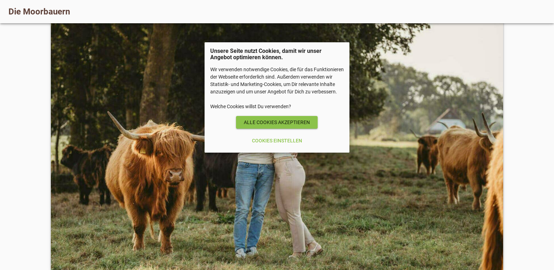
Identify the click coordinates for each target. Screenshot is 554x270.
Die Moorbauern (39, 12)
